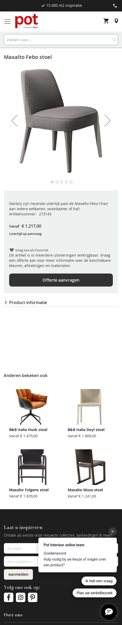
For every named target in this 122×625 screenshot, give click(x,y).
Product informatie (28, 302)
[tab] (61, 302)
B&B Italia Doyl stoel (86, 429)
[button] (14, 121)
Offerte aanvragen (61, 280)
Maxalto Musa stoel (85, 489)
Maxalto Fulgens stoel (29, 489)
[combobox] (61, 39)
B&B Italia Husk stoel (28, 429)
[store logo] (27, 21)
